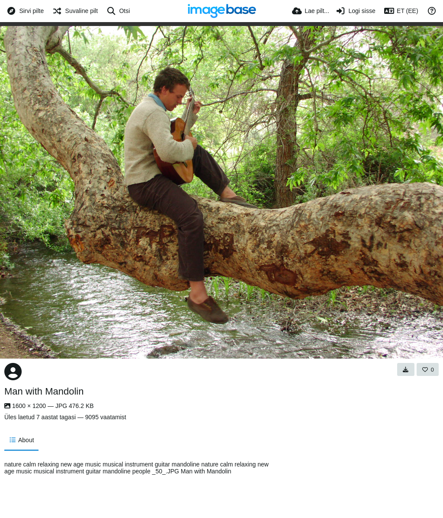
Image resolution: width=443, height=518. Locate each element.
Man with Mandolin (43, 391)
